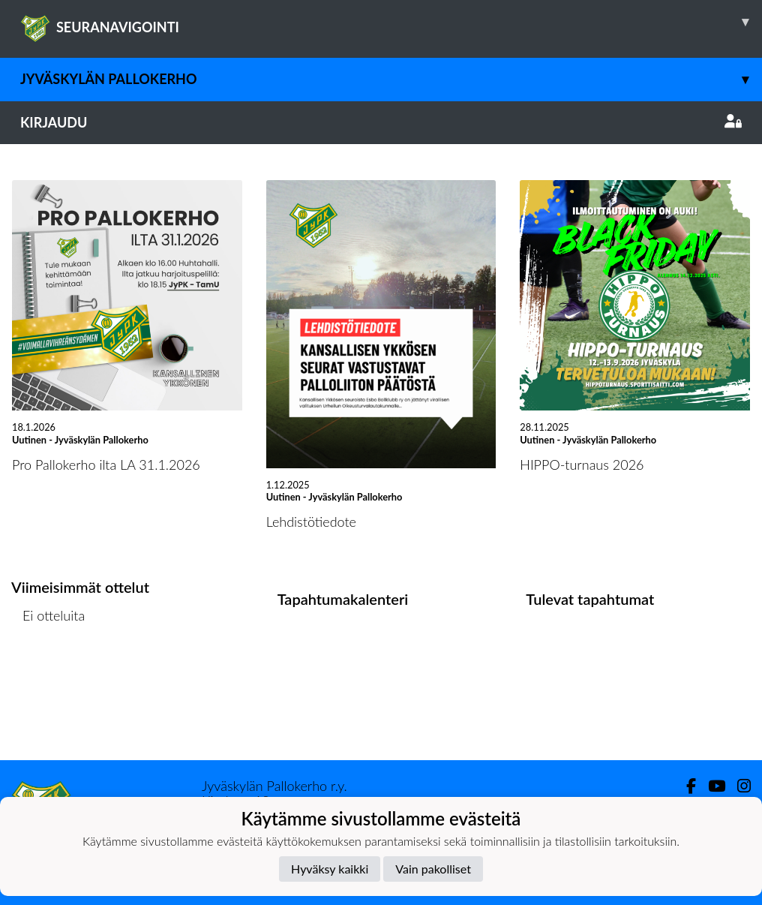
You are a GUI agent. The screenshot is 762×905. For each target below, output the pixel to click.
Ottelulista (48, 673)
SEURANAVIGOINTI (391, 22)
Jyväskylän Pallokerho (391, 79)
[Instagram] (738, 786)
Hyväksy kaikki (329, 868)
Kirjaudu (381, 122)
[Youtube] (710, 786)
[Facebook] (685, 786)
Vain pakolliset (433, 868)
